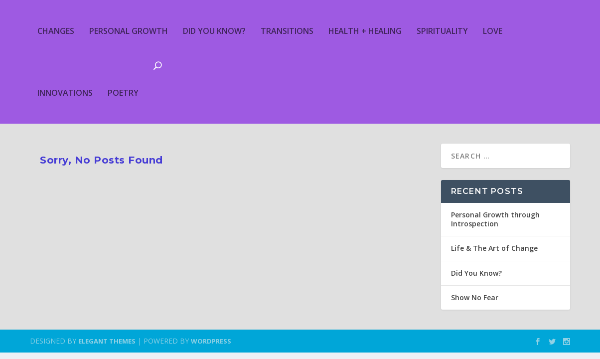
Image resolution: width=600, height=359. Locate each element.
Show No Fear (474, 297)
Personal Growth (128, 30)
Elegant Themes (107, 341)
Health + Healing (365, 30)
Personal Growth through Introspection (495, 219)
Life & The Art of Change (494, 248)
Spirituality (442, 30)
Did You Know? (214, 30)
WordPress (211, 341)
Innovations (65, 92)
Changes (55, 30)
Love (492, 30)
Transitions (287, 30)
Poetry (123, 92)
